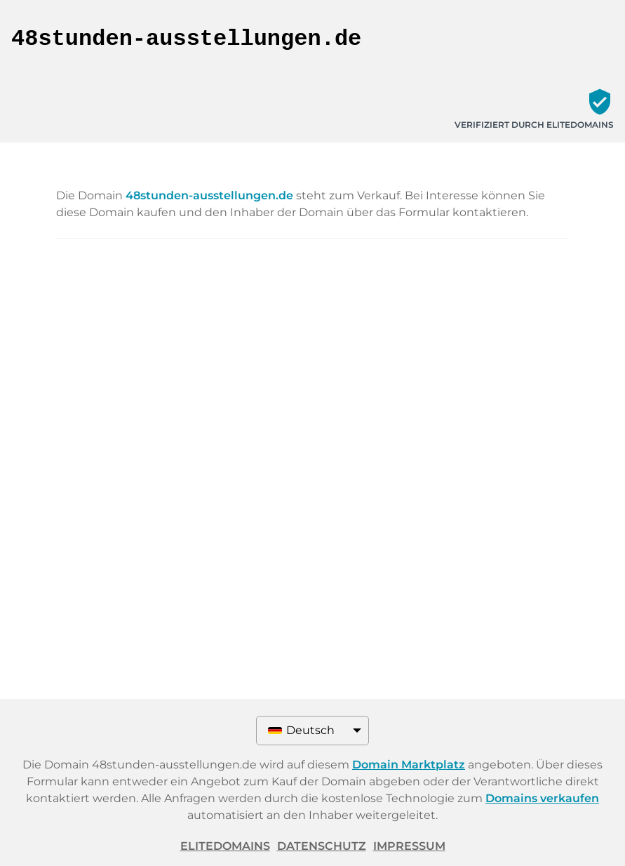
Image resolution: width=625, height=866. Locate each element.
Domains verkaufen (542, 798)
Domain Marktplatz (408, 764)
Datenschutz (321, 846)
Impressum (409, 846)
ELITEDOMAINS (225, 846)
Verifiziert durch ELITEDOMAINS (534, 124)
